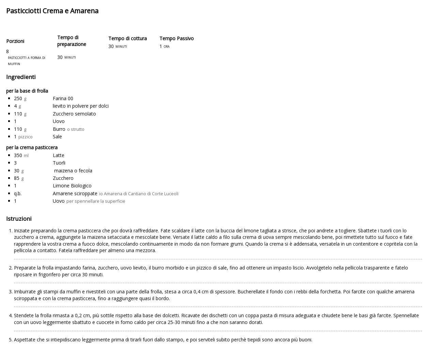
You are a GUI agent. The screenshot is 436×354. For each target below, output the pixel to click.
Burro (59, 129)
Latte (58, 155)
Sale (57, 136)
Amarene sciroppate (75, 193)
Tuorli (59, 162)
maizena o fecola (72, 170)
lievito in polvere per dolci (81, 106)
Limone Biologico (72, 185)
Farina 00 (63, 98)
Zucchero (63, 178)
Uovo (59, 121)
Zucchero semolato (74, 113)
